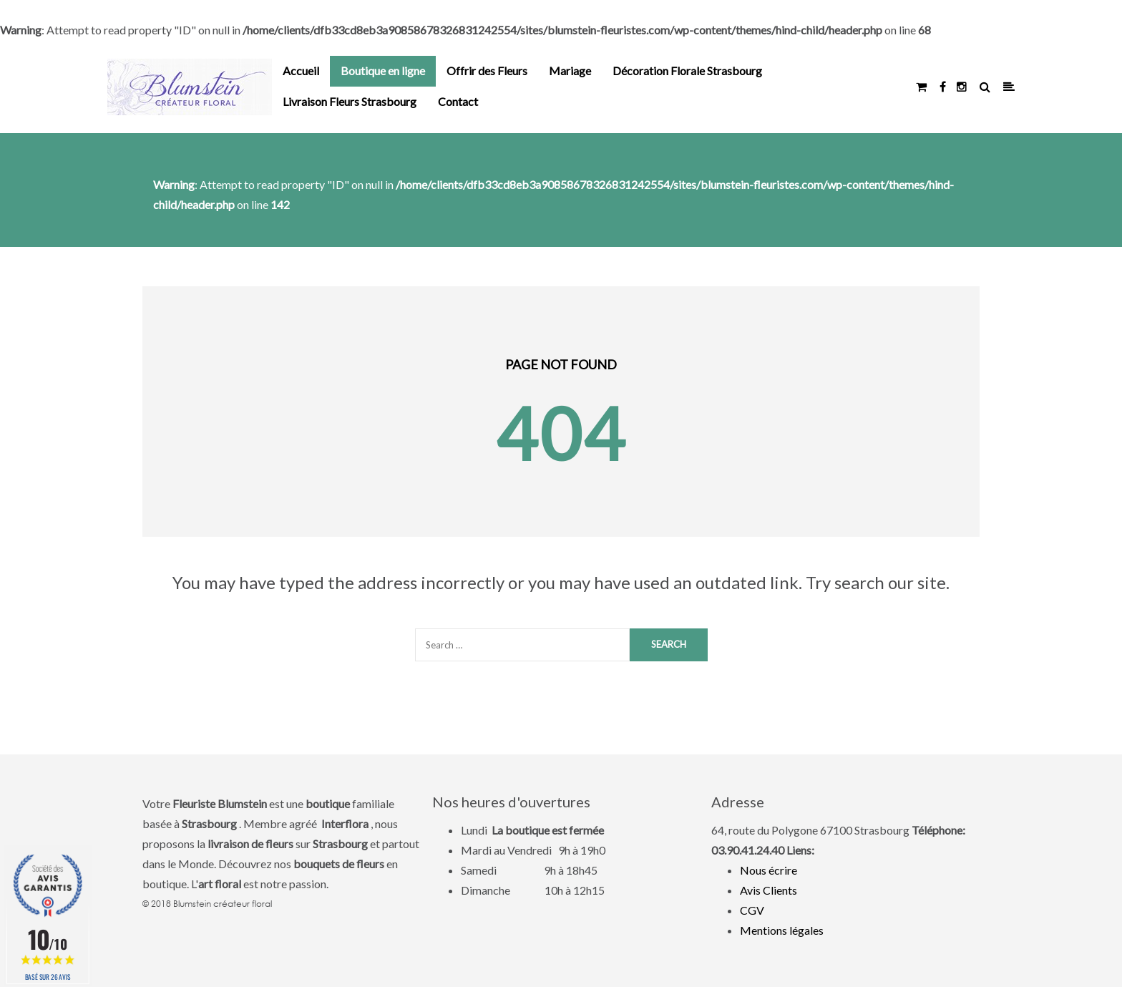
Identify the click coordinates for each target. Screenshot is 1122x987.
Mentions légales (782, 930)
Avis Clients (768, 890)
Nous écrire (768, 870)
